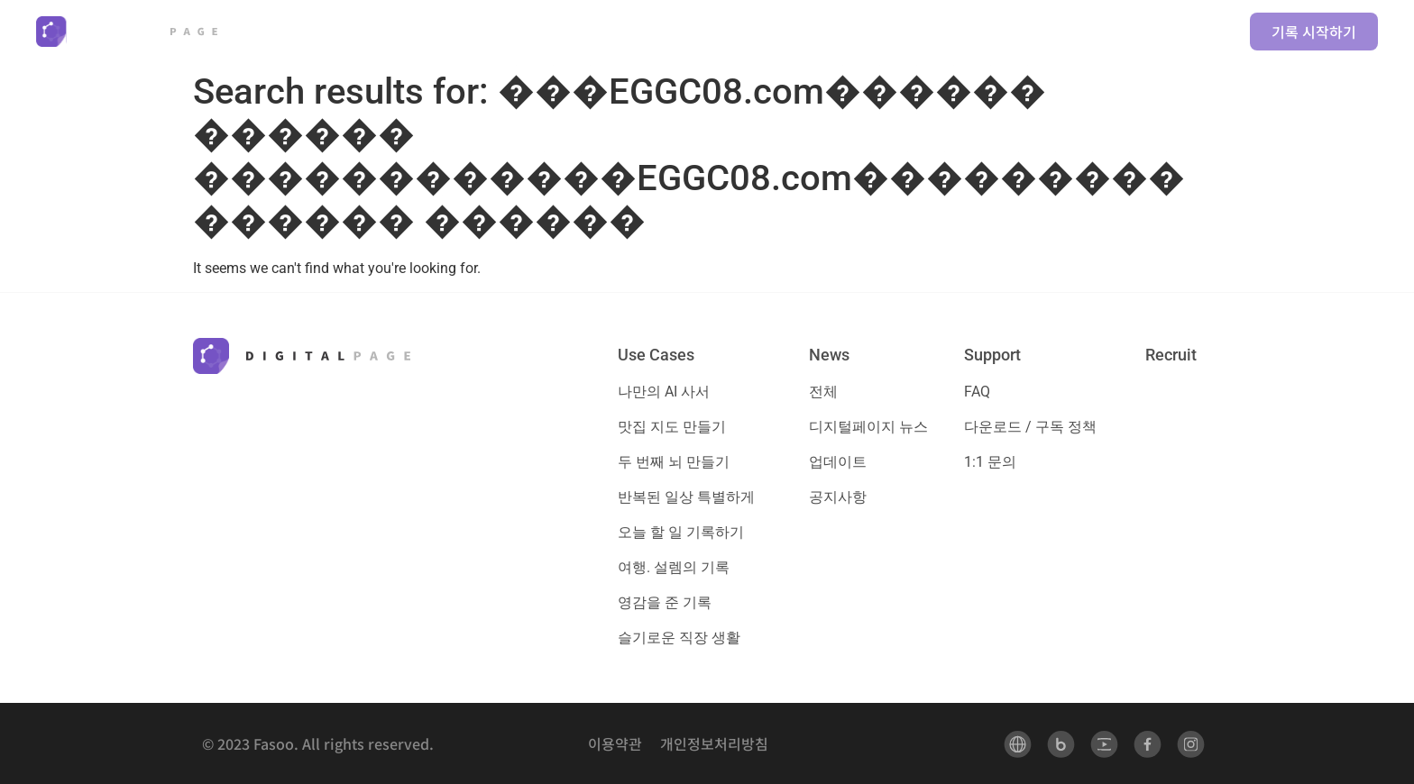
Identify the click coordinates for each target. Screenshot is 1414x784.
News (829, 354)
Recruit (1171, 354)
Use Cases (656, 354)
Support (992, 354)
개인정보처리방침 (714, 743)
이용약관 (615, 743)
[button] (574, 31)
